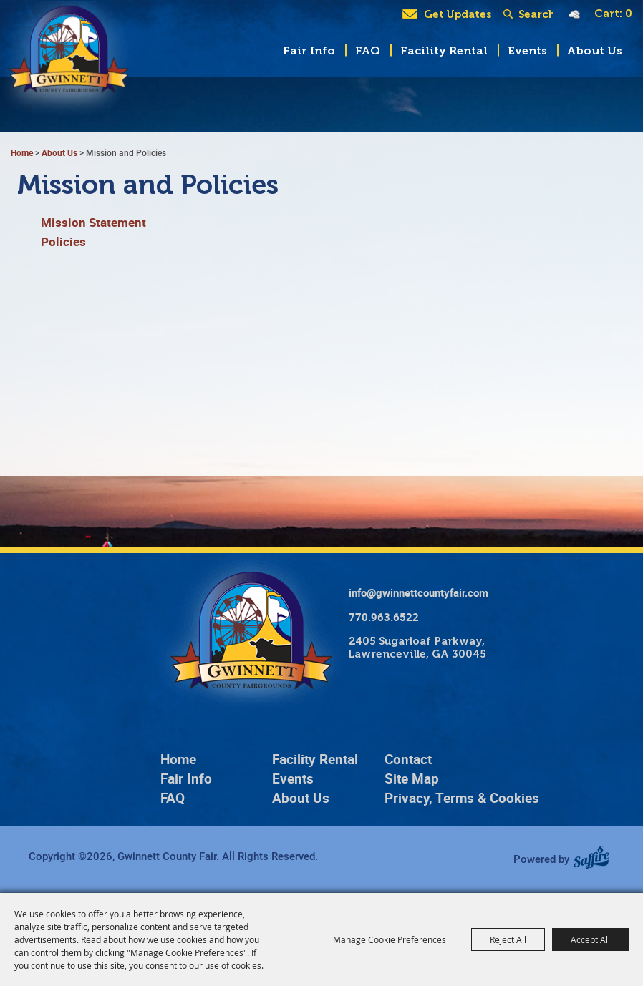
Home (22, 152)
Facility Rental (444, 50)
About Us (594, 50)
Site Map (412, 778)
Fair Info (309, 50)
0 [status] (628, 13)
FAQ (367, 50)
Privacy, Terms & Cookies (462, 798)
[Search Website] (535, 14)
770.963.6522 (384, 617)
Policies (63, 241)
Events (527, 50)
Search (510, 14)
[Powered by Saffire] (596, 858)
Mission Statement (93, 222)
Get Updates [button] (457, 14)
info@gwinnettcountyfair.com (418, 592)
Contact (408, 759)
